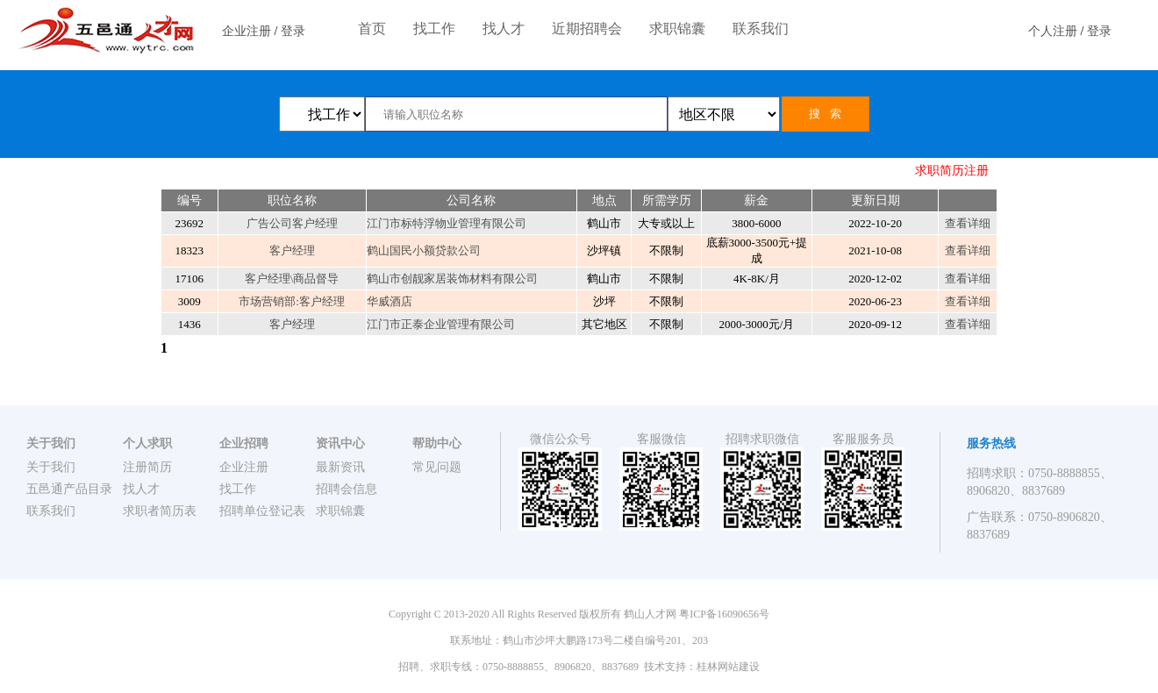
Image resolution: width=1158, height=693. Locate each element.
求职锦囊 (677, 28)
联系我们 (761, 28)
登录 (293, 31)
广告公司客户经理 (292, 223)
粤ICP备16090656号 (724, 614)
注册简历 (147, 467)
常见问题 (436, 467)
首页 (372, 28)
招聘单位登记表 (262, 511)
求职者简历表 (160, 511)
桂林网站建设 (728, 667)
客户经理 (292, 250)
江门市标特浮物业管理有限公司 (446, 223)
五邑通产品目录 (69, 489)
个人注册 (1052, 31)
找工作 (434, 28)
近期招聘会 (587, 28)
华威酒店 (389, 301)
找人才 (503, 28)
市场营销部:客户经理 (292, 301)
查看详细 (967, 223)
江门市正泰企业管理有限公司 (441, 324)
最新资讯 (340, 467)
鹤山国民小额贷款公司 (424, 250)
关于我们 (50, 467)
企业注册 (246, 31)
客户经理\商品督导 (292, 278)
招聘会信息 (346, 489)
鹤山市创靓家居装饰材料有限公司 (452, 278)
